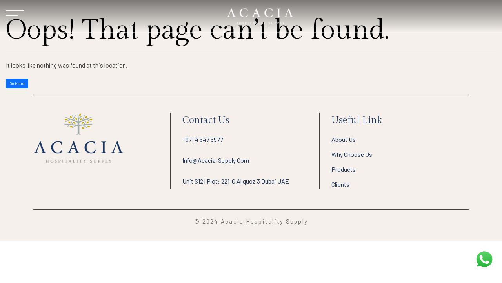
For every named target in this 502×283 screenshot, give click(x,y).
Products (343, 169)
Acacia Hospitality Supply (264, 221)
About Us (343, 139)
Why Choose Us (351, 154)
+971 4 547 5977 (202, 139)
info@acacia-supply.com (215, 160)
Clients (340, 184)
